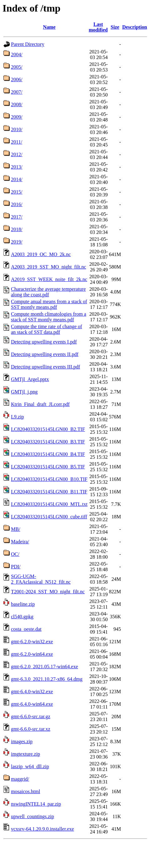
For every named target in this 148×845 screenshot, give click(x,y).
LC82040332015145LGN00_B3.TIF (48, 441)
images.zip (22, 741)
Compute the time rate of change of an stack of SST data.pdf (46, 329)
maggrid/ (20, 779)
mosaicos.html (25, 791)
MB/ (15, 529)
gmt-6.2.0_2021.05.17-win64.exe (44, 666)
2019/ (16, 242)
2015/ (16, 192)
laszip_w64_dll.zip (30, 766)
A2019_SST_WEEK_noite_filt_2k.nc (49, 279)
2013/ (16, 167)
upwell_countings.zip (32, 816)
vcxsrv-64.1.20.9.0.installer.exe (42, 829)
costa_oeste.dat (26, 629)
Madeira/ (20, 541)
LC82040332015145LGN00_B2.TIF (48, 429)
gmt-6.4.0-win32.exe (32, 691)
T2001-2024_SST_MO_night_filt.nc (48, 591)
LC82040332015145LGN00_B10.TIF (49, 479)
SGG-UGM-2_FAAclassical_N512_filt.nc (41, 579)
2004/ (16, 54)
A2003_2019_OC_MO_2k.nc (41, 254)
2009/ (16, 117)
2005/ (16, 67)
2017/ (16, 217)
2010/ (16, 129)
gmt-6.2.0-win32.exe (32, 641)
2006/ (16, 79)
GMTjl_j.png (24, 391)
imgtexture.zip (25, 754)
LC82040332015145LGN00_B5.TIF (48, 466)
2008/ (16, 104)
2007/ (16, 92)
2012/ (16, 154)
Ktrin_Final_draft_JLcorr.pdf (40, 404)
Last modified (98, 27)
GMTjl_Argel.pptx (30, 379)
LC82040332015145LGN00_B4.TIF (48, 454)
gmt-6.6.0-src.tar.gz (30, 716)
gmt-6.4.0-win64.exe (32, 704)
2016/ (16, 204)
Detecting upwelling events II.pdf (44, 354)
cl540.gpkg (22, 616)
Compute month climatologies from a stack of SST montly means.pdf (48, 316)
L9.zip (17, 416)
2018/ (16, 229)
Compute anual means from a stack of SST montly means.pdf (49, 304)
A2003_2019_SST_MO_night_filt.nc (48, 266)
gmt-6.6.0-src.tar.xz (30, 729)
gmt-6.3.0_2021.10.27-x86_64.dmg (46, 679)
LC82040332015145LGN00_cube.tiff (49, 516)
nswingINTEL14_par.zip (36, 804)
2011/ (16, 142)
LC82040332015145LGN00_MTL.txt (49, 504)
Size (115, 27)
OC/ (15, 554)
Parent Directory (27, 44)
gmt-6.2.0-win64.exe (32, 654)
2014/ (16, 179)
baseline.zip (23, 604)
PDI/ (15, 566)
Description (134, 27)
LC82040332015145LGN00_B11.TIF (49, 491)
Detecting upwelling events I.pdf (44, 341)
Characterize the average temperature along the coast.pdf (48, 291)
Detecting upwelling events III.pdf (45, 366)
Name (49, 27)
